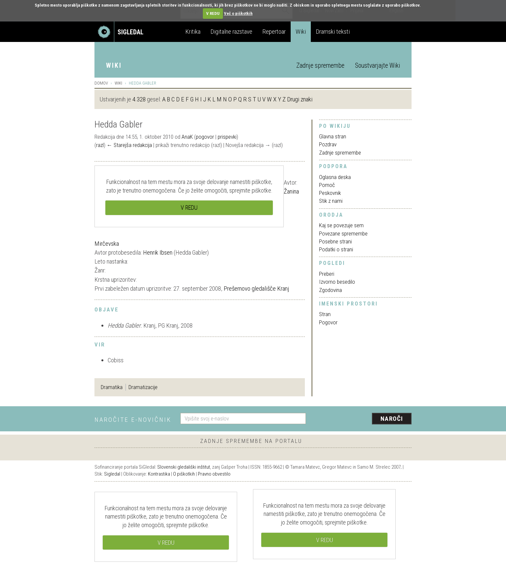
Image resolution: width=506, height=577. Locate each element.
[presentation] (362, 419)
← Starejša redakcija (129, 145)
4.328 (139, 99)
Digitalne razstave (231, 31)
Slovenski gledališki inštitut (183, 467)
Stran (325, 314)
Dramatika (112, 387)
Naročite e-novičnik (132, 419)
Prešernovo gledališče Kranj (256, 288)
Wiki (301, 31)
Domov (101, 83)
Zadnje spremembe (320, 65)
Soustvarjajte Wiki (377, 65)
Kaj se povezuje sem (341, 225)
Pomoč (327, 185)
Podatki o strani (336, 249)
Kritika (192, 31)
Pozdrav (328, 144)
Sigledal (112, 474)
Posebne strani (335, 241)
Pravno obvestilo (214, 474)
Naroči (391, 418)
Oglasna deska (335, 177)
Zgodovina (330, 290)
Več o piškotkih (238, 13)
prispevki (227, 136)
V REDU (213, 13)
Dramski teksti (333, 31)
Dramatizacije (143, 387)
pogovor (205, 136)
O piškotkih (184, 474)
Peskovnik (330, 193)
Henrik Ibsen (157, 252)
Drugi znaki (299, 99)
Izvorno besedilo (337, 281)
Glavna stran (332, 136)
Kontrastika (159, 474)
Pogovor (328, 322)
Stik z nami (331, 201)
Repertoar (274, 31)
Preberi (326, 273)
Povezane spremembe (343, 233)
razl (100, 145)
